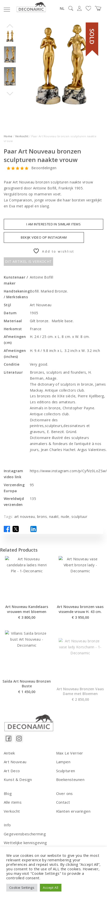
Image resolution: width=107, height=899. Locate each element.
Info (7, 824)
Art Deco (12, 770)
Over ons (64, 793)
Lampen (63, 761)
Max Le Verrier (69, 752)
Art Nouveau (15, 761)
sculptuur (79, 516)
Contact (63, 802)
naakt (54, 516)
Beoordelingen (43, 168)
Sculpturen (65, 770)
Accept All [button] (50, 887)
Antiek (9, 752)
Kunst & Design (18, 779)
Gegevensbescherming (25, 833)
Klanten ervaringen (73, 811)
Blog (8, 793)
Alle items (13, 802)
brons (42, 516)
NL (62, 8)
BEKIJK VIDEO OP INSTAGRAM (44, 237)
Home (8, 136)
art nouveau (24, 516)
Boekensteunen (70, 779)
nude (65, 516)
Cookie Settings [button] (21, 887)
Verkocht (21, 136)
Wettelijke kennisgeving (25, 842)
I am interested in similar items (53, 224)
